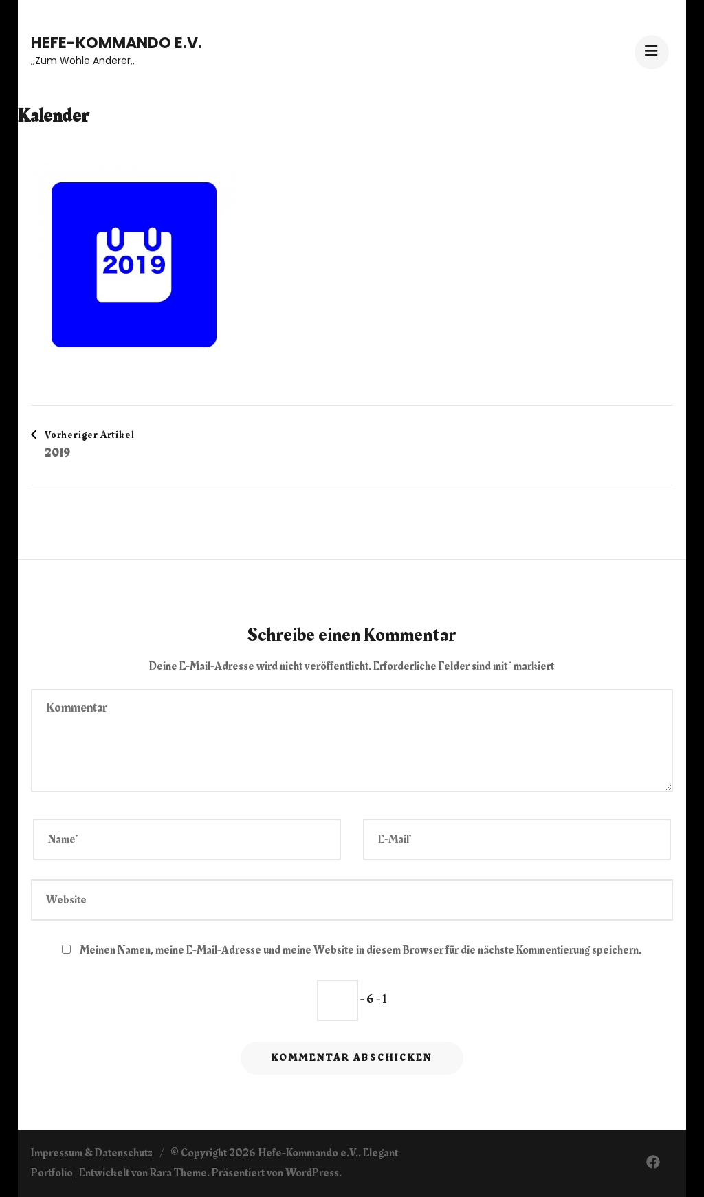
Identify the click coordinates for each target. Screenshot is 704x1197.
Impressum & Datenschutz (92, 1153)
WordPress (312, 1173)
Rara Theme (178, 1173)
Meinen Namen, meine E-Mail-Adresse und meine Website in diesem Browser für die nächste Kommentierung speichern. (360, 950)
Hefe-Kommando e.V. (116, 43)
